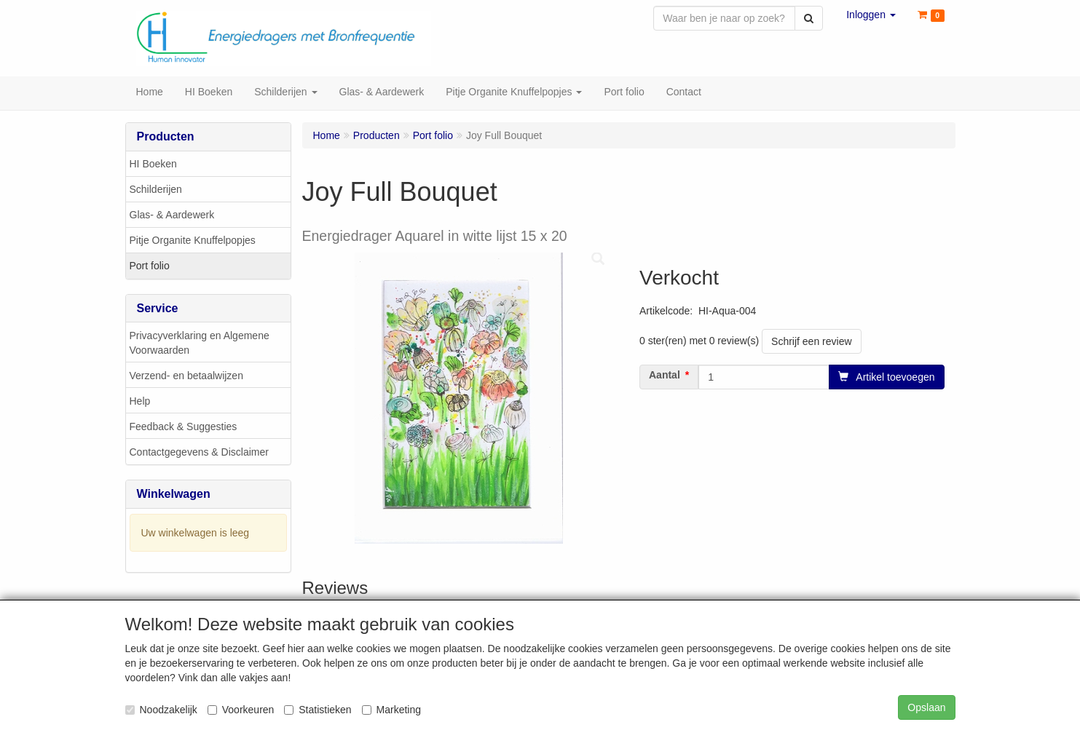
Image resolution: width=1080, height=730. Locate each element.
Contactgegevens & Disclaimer (199, 453)
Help (140, 402)
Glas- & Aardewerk (172, 216)
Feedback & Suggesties (183, 428)
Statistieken (317, 709)
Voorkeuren (241, 709)
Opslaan (926, 707)
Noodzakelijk (161, 709)
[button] (871, 14)
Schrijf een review (811, 343)
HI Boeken (153, 165)
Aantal (664, 376)
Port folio (150, 267)
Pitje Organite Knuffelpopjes (193, 241)
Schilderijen (156, 191)
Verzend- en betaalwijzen (186, 377)
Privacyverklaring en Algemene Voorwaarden (199, 344)
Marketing (391, 709)
